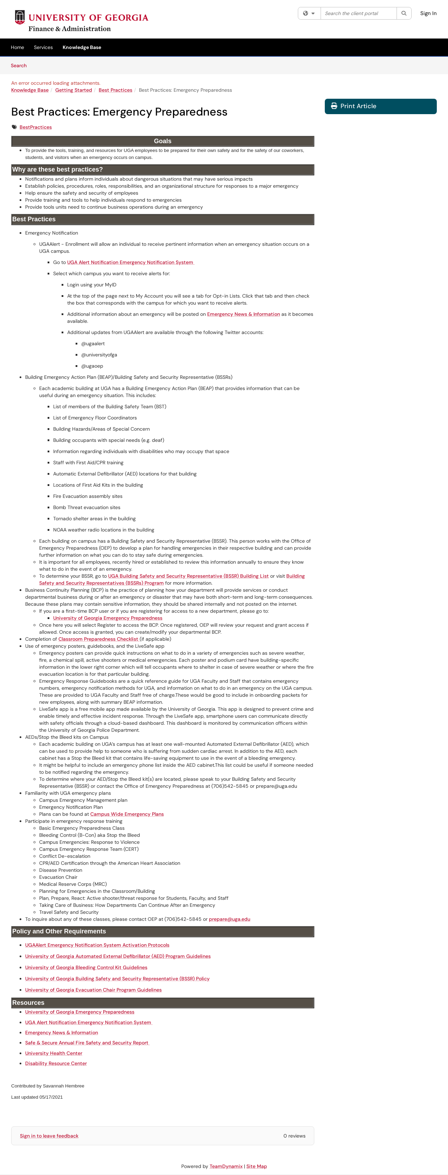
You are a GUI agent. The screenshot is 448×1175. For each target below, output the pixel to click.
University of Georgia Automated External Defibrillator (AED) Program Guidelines (118, 956)
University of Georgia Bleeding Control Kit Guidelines (86, 967)
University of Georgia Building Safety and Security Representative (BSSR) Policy (117, 978)
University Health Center (53, 1053)
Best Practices (115, 90)
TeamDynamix (226, 1166)
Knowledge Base (82, 47)
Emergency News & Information (243, 314)
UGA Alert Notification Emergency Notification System (131, 262)
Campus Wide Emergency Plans (127, 814)
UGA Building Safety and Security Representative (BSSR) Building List (188, 576)
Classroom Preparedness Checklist (99, 639)
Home (17, 47)
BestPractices (36, 127)
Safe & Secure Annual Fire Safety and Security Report (87, 1043)
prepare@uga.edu (229, 919)
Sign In (428, 13)
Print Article (353, 106)
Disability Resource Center (56, 1063)
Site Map (256, 1166)
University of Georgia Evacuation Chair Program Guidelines (93, 990)
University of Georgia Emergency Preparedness (107, 618)
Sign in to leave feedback (49, 1136)
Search (21, 65)
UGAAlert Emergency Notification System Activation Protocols (97, 945)
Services (43, 47)
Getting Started (73, 90)
